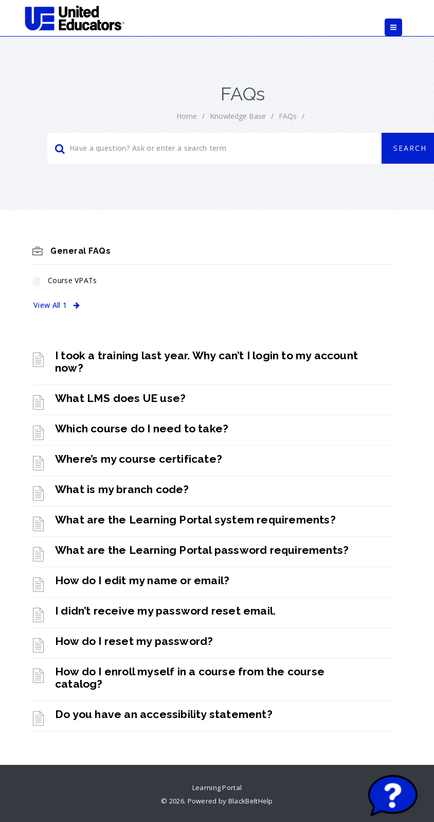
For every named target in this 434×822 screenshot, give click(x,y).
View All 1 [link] (56, 305)
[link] (75, 18)
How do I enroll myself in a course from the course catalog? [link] (189, 677)
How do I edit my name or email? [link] (142, 580)
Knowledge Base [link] (238, 116)
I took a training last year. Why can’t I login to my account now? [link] (206, 361)
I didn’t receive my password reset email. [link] (165, 610)
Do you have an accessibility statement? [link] (164, 714)
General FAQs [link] (80, 251)
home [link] (186, 116)
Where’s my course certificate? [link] (138, 458)
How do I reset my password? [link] (134, 641)
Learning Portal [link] (217, 787)
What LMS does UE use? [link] (120, 398)
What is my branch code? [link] (122, 489)
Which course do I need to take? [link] (141, 428)
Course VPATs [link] (72, 280)
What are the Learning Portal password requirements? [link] (202, 550)
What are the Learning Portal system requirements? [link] (195, 519)
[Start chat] (393, 796)
